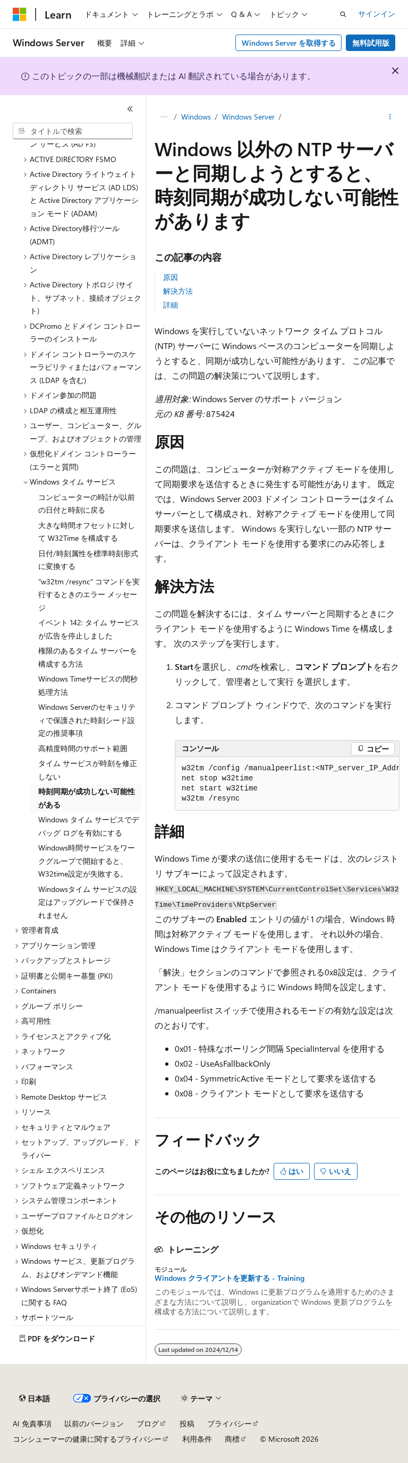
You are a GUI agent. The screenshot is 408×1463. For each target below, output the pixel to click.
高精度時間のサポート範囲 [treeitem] (83, 748)
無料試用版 (370, 43)
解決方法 (178, 291)
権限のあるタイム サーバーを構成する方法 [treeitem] (87, 657)
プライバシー (229, 1423)
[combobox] (73, 131)
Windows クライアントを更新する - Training (229, 1278)
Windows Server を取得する (289, 43)
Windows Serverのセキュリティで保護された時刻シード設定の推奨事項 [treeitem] (86, 720)
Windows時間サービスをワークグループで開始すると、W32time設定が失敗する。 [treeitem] (86, 861)
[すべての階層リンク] (164, 117)
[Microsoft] (20, 14)
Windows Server (248, 117)
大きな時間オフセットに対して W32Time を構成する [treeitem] (86, 531)
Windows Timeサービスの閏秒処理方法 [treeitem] (88, 685)
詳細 (170, 305)
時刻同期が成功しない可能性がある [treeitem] (86, 798)
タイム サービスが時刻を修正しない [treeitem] (87, 769)
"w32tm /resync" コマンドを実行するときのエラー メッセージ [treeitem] (89, 594)
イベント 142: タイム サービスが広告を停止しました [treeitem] (88, 629)
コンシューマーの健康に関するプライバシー (87, 1439)
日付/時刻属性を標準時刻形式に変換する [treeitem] (88, 560)
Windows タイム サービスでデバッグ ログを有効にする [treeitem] (88, 826)
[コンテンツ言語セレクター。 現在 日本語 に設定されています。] (34, 1398)
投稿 (187, 1423)
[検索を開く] (343, 14)
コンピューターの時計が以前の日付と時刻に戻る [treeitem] (86, 503)
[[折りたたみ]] (130, 108)
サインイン (376, 13)
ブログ (148, 1423)
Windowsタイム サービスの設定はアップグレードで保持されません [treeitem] (87, 902)
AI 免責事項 (32, 1423)
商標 (232, 1439)
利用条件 (197, 1439)
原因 (170, 277)
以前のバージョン (94, 1423)
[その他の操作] (390, 117)
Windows (196, 117)
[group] (287, 784)
